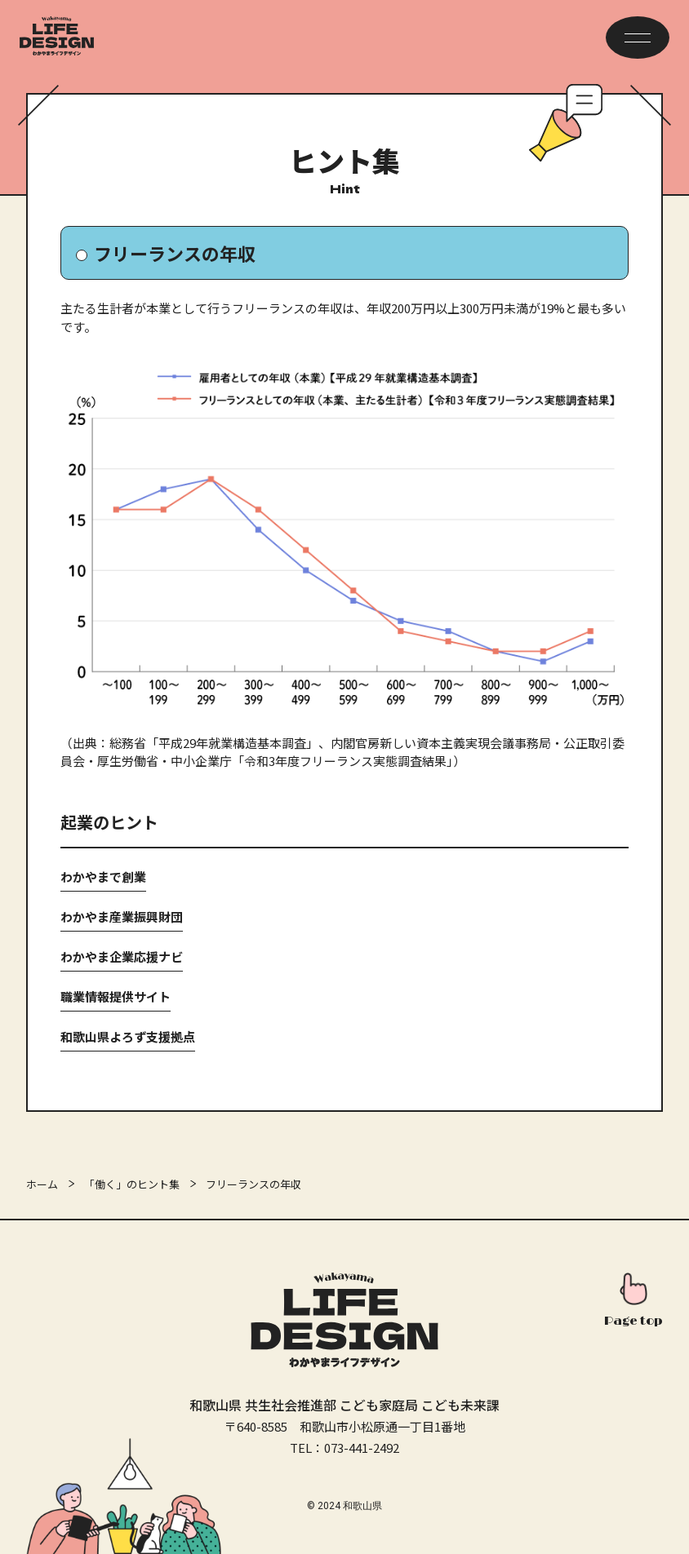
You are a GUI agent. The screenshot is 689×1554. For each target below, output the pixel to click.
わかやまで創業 (103, 876)
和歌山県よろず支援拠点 (127, 1036)
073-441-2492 (361, 1447)
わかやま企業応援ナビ (121, 956)
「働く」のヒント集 (132, 1184)
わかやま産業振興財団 (121, 916)
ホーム (42, 1184)
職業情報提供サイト (115, 996)
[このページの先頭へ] (633, 1302)
